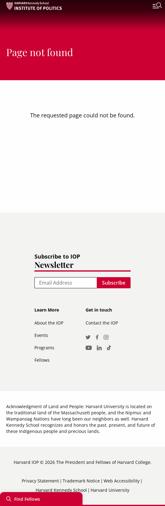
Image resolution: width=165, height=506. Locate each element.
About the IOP (48, 323)
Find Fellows (27, 499)
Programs (44, 348)
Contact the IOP (102, 323)
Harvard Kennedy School (61, 490)
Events (41, 335)
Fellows (42, 360)
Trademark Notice (81, 481)
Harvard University (110, 490)
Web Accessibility (122, 481)
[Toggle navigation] (152, 6)
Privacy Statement (40, 481)
